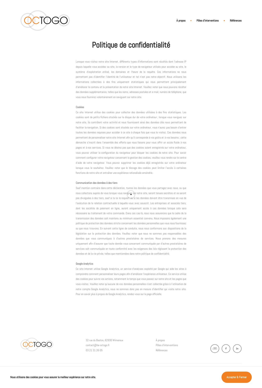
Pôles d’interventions (207, 20)
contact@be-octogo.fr (98, 345)
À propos (180, 20)
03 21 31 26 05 (94, 350)
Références (236, 20)
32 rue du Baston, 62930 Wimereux (104, 340)
